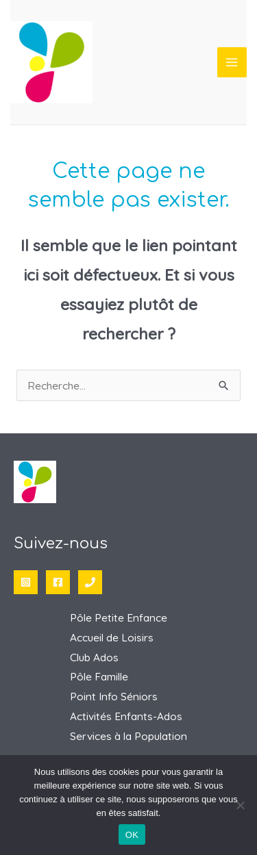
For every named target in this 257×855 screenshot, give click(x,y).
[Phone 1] (90, 582)
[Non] (240, 805)
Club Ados (94, 657)
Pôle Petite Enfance (118, 617)
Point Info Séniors (114, 696)
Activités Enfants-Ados (126, 716)
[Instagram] (26, 582)
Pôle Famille (99, 676)
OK (131, 835)
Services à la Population (128, 736)
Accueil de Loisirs (112, 637)
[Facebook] (58, 582)
